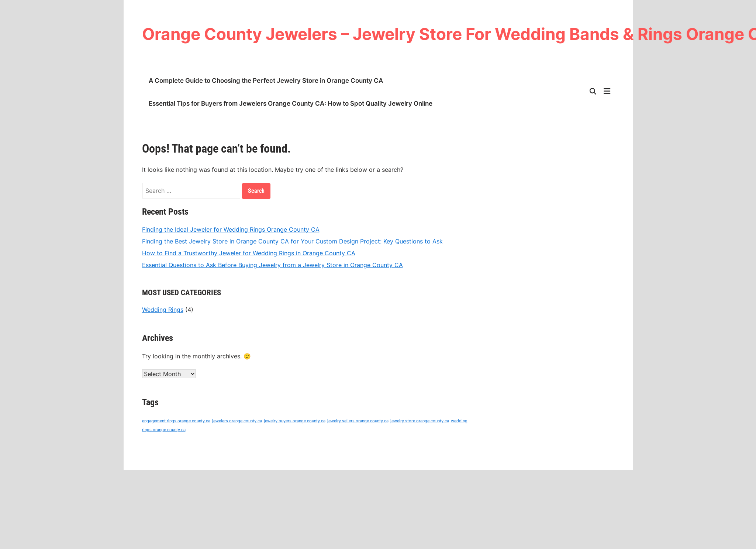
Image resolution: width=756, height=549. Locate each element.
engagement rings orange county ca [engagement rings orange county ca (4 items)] (176, 421)
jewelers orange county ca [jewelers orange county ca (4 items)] (237, 421)
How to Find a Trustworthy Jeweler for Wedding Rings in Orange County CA (248, 253)
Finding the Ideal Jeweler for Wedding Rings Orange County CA (231, 229)
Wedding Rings (162, 309)
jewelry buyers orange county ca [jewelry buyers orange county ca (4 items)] (294, 421)
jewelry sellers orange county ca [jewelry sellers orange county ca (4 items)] (358, 421)
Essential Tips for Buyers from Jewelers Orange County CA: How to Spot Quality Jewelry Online (290, 103)
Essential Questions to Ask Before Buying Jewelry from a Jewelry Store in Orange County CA (272, 265)
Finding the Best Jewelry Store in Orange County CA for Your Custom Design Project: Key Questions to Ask (292, 241)
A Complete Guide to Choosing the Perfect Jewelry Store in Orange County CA (266, 80)
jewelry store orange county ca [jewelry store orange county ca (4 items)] (419, 421)
